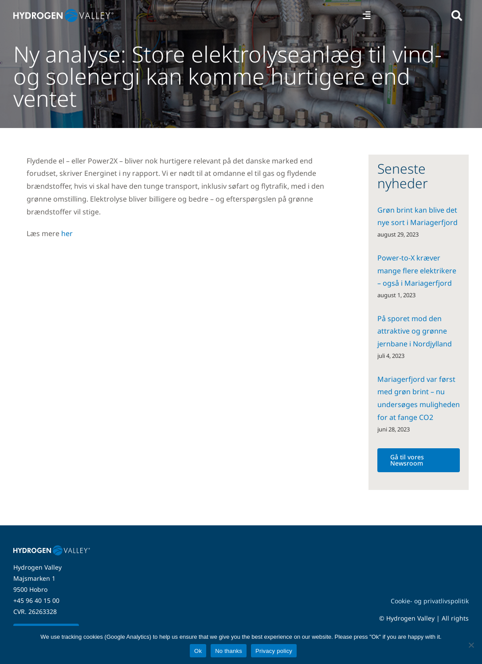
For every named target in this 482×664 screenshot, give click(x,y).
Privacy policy (273, 651)
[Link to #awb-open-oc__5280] (456, 15)
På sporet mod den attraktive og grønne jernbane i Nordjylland (414, 331)
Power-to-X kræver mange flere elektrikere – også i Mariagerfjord (416, 270)
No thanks (228, 651)
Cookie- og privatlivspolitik (430, 601)
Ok (198, 651)
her (67, 233)
